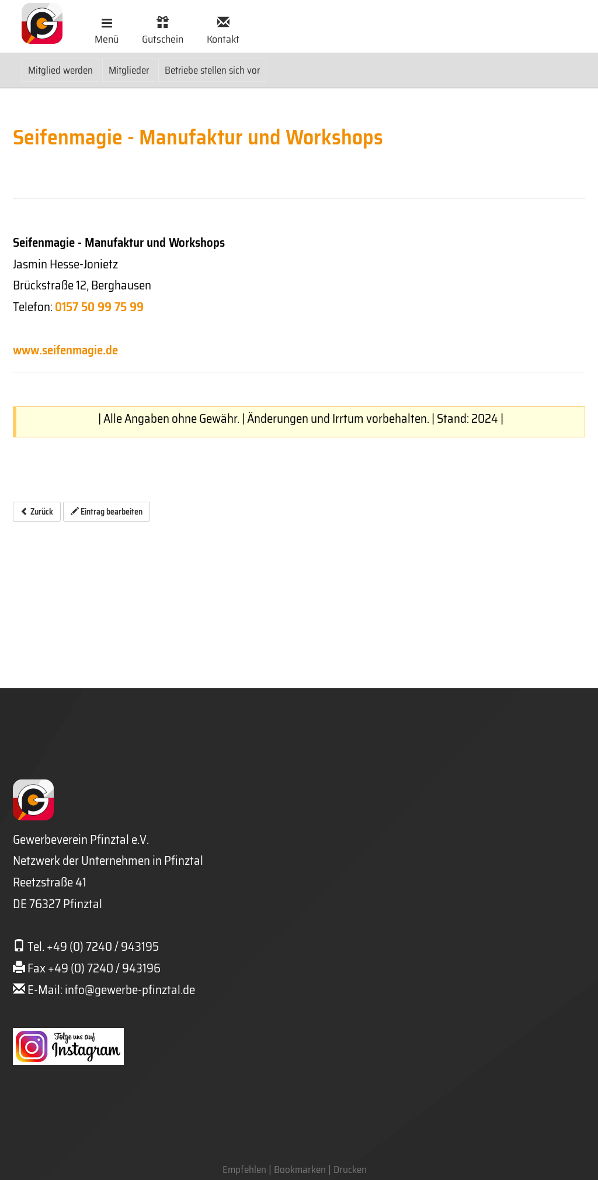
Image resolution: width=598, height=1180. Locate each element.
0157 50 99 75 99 (99, 306)
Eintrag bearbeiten (106, 511)
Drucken (350, 1169)
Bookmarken (300, 1169)
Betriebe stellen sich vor (212, 70)
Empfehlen (244, 1169)
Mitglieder (129, 70)
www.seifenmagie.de (65, 350)
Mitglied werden (60, 70)
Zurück (36, 511)
